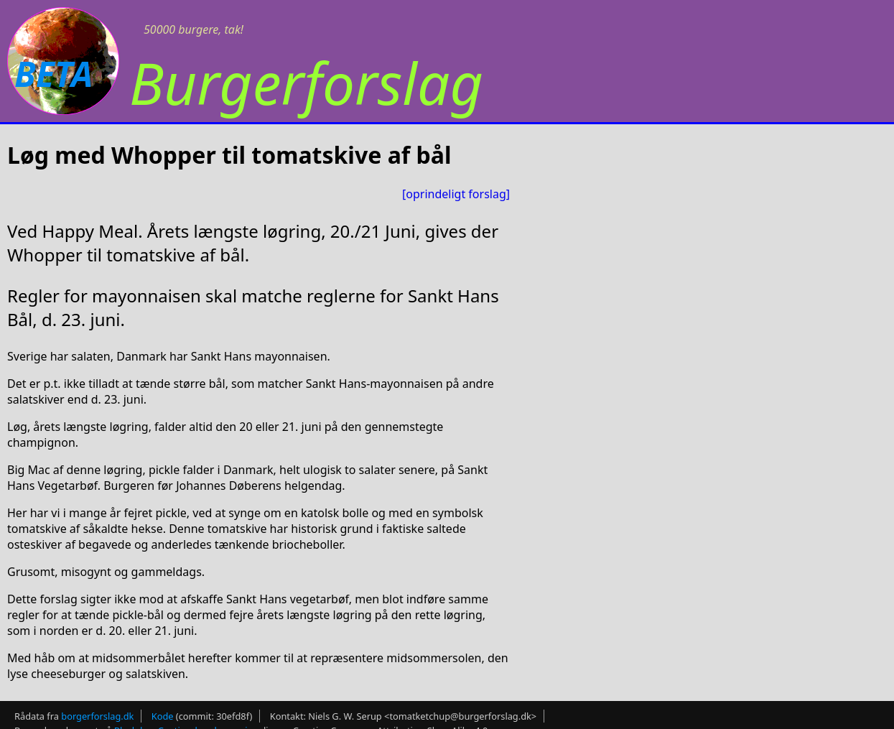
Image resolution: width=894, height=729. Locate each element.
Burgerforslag (306, 82)
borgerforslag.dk (97, 716)
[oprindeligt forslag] (456, 194)
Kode (163, 716)
